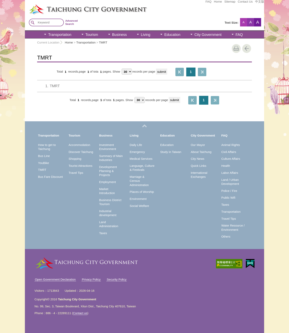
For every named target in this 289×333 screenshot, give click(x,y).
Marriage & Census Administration (139, 181)
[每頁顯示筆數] (127, 72)
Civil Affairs (228, 152)
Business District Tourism (110, 202)
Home (188, 3)
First (179, 72)
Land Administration (108, 224)
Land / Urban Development (230, 181)
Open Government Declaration (55, 279)
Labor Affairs (229, 172)
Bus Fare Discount (50, 176)
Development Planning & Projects (108, 171)
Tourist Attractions (80, 165)
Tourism (91, 35)
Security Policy (116, 279)
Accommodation (79, 145)
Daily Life (136, 145)
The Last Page (202, 72)
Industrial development (107, 213)
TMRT (103, 42)
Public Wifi (228, 197)
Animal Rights (230, 145)
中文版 (229, 3)
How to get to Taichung (47, 147)
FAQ (178, 3)
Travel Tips (76, 172)
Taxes (103, 233)
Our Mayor (198, 145)
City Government (208, 35)
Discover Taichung (81, 152)
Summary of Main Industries (111, 158)
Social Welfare (139, 205)
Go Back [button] (246, 48)
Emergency (137, 152)
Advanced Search (71, 22)
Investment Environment (107, 147)
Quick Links (198, 165)
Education (172, 35)
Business (119, 35)
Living (145, 35)
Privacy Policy (91, 279)
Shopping (75, 158)
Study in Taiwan (170, 152)
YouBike (43, 163)
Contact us (80, 313)
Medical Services (141, 158)
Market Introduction (107, 191)
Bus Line (44, 156)
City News (197, 158)
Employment (107, 182)
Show (116, 71)
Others (225, 236)
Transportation (59, 35)
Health (225, 165)
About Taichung (201, 152)
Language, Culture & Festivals (142, 167)
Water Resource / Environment (233, 227)
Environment (138, 198)
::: (26, 5)
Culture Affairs (230, 158)
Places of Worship (142, 191)
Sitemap (199, 3)
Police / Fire (229, 190)
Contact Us (215, 3)
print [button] (236, 48)
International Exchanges (199, 174)
